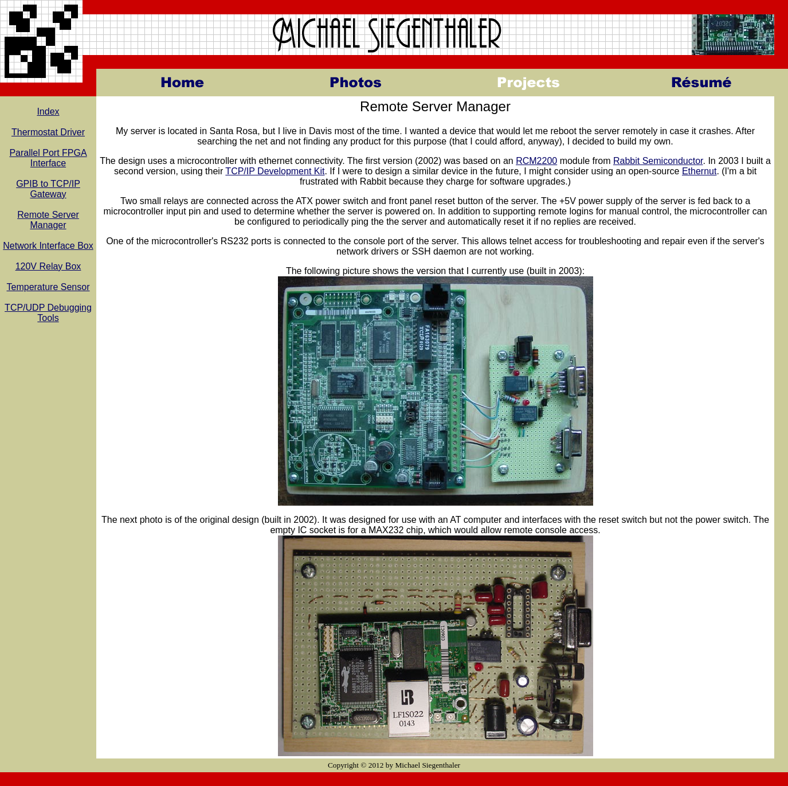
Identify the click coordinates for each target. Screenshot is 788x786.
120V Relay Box (48, 266)
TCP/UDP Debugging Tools (48, 313)
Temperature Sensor (48, 287)
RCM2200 (536, 161)
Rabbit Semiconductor (658, 161)
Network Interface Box (48, 246)
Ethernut (699, 171)
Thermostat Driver (48, 132)
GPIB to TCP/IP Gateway (48, 189)
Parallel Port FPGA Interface (48, 158)
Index (48, 111)
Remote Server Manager (48, 220)
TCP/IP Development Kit (274, 171)
